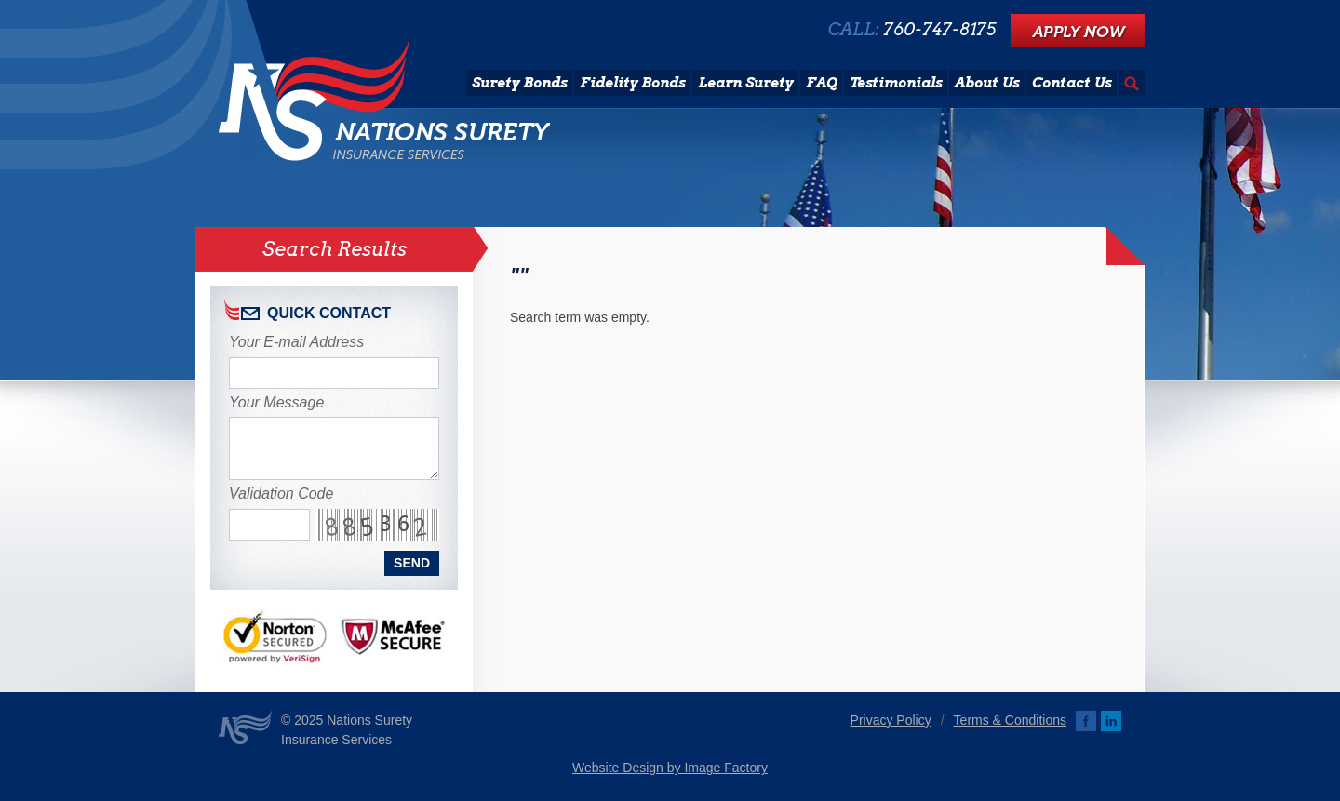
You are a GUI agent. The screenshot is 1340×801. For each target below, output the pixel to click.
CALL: (912, 29)
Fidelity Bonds (632, 82)
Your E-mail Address (296, 342)
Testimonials (896, 82)
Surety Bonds (519, 82)
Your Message (276, 402)
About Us (987, 82)
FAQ (821, 82)
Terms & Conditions (1010, 720)
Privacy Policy (891, 720)
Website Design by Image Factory (670, 767)
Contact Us (1071, 82)
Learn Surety (745, 82)
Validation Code (281, 493)
